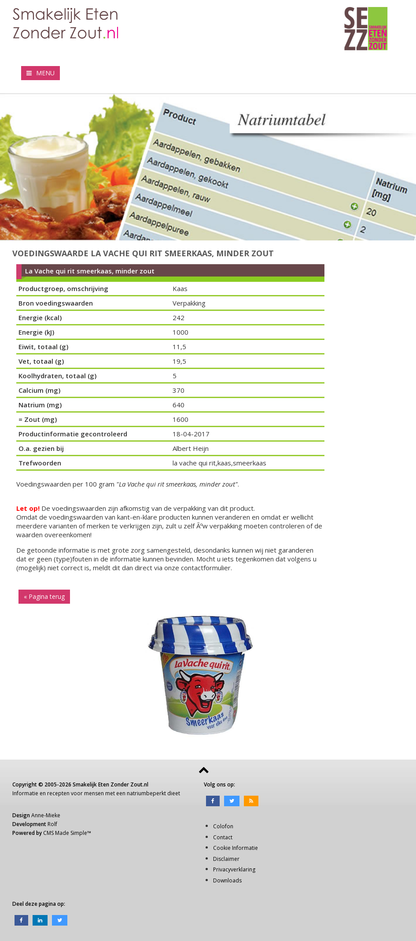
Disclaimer (226, 859)
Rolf (52, 824)
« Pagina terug (44, 596)
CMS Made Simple (65, 833)
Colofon (223, 826)
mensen (94, 793)
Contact (222, 837)
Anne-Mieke (45, 815)
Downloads (227, 880)
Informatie (25, 793)
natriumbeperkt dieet (153, 793)
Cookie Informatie (235, 848)
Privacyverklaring (234, 869)
